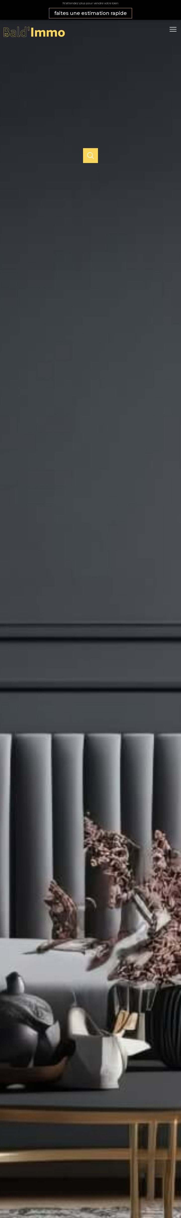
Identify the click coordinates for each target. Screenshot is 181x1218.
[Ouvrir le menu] (175, 29)
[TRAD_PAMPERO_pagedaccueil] (34, 36)
